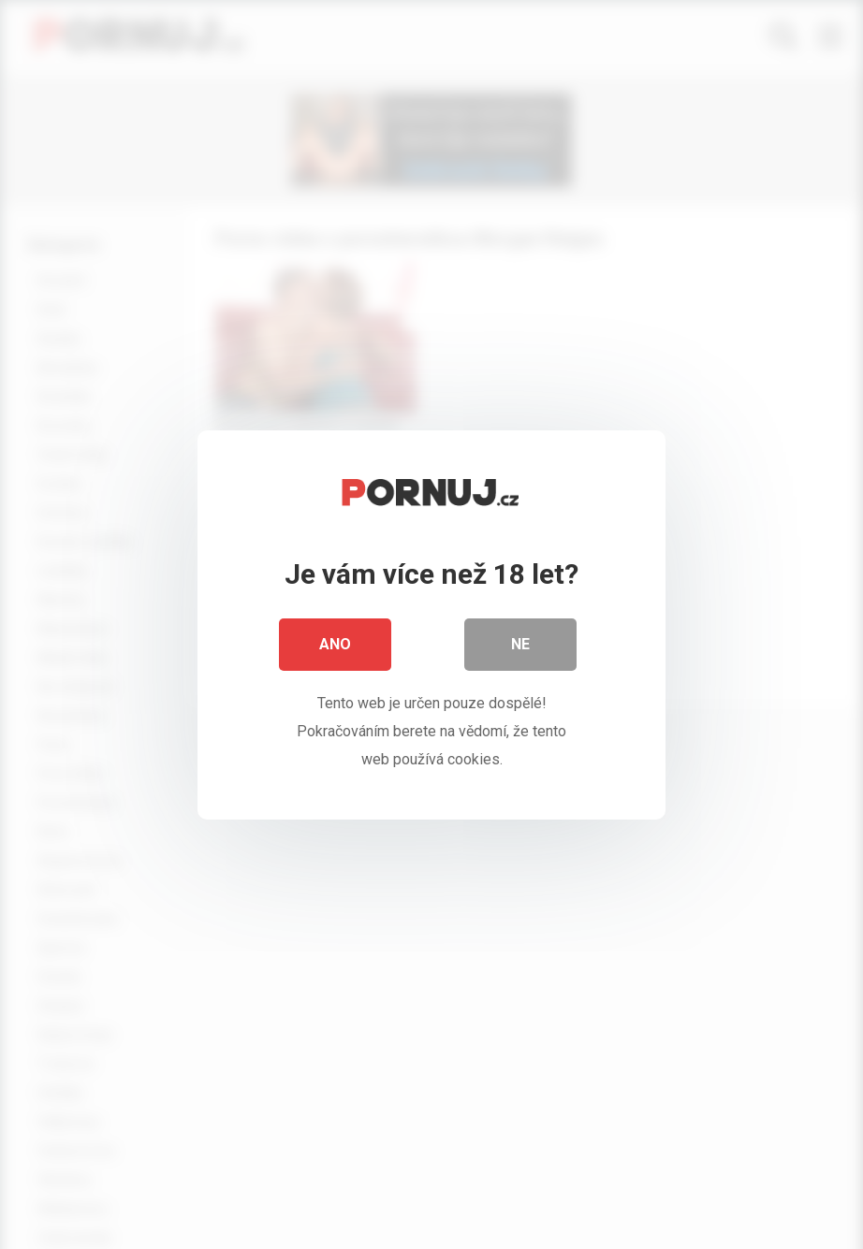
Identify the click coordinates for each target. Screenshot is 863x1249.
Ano (335, 650)
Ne (520, 650)
